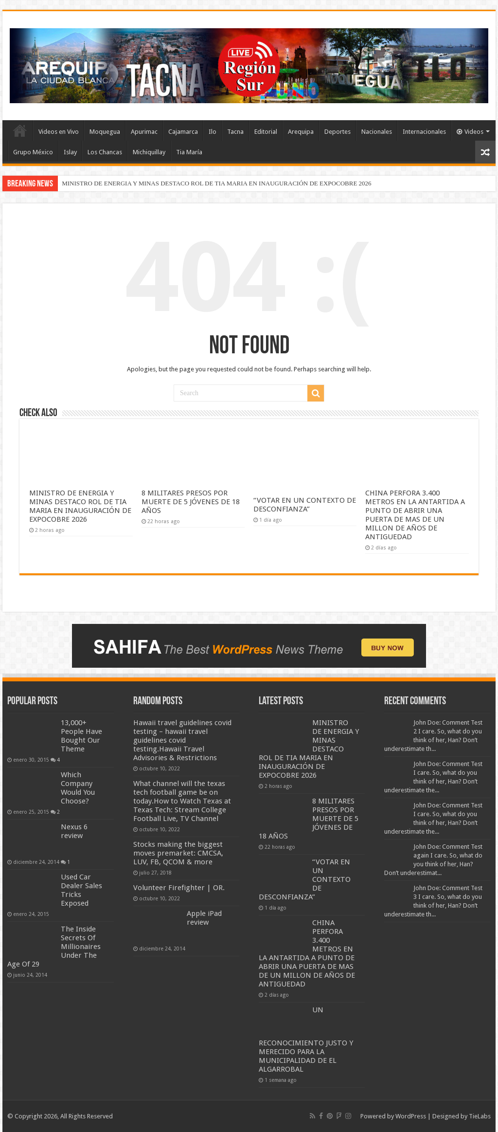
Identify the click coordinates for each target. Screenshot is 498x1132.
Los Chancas (105, 152)
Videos (470, 131)
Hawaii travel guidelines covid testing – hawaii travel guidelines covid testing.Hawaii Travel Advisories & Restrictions (182, 740)
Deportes (337, 131)
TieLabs (480, 1116)
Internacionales (424, 131)
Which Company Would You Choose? (78, 787)
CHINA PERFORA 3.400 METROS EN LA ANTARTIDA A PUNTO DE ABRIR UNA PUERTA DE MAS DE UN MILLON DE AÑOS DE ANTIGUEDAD (415, 515)
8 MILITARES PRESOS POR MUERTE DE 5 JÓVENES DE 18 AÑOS (191, 502)
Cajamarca (183, 131)
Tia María (189, 152)
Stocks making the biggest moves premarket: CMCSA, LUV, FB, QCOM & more (178, 853)
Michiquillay (149, 152)
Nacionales (376, 131)
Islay (70, 152)
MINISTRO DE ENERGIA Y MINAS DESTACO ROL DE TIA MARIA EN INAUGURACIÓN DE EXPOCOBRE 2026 (216, 183)
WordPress (410, 1116)
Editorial (265, 131)
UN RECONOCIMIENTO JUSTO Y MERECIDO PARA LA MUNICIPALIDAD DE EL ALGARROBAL (306, 1039)
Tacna (235, 131)
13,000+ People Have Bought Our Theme (81, 735)
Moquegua (104, 131)
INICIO (20, 130)
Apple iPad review (204, 918)
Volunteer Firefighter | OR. (179, 887)
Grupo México (33, 152)
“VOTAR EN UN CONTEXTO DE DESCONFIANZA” (304, 504)
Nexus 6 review (74, 831)
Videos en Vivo (58, 131)
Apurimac (144, 131)
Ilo (212, 131)
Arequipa (301, 131)
